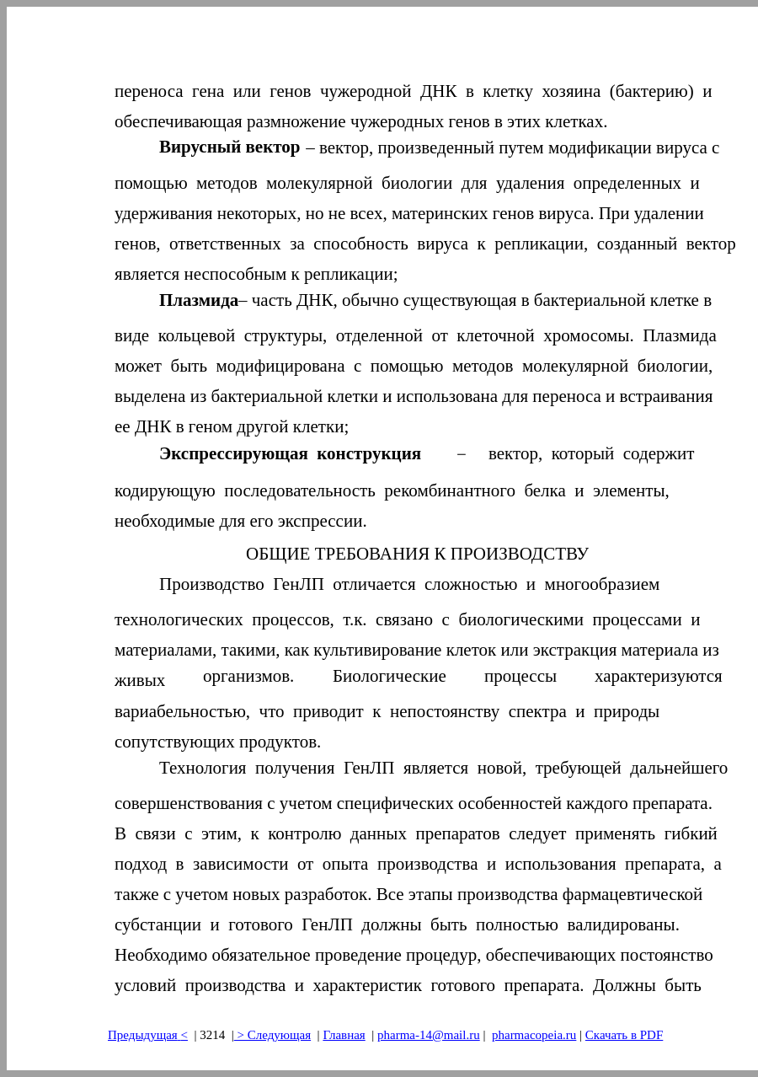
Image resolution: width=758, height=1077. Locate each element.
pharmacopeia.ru (534, 1035)
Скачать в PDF (624, 1035)
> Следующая (272, 1035)
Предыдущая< (148, 1035)
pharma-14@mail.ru (428, 1035)
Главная (344, 1035)
